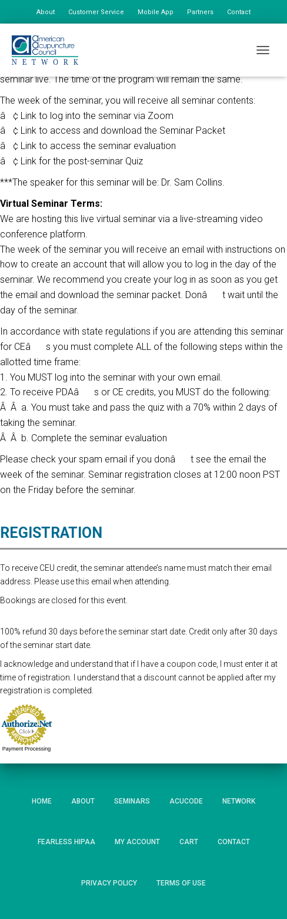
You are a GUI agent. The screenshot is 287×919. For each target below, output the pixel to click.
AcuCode (186, 801)
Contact (239, 12)
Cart (188, 842)
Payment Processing (26, 749)
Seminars (132, 801)
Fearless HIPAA (66, 842)
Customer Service (96, 12)
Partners (200, 12)
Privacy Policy (109, 883)
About (45, 12)
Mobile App (155, 12)
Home (42, 801)
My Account (137, 842)
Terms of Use (181, 883)
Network (238, 801)
